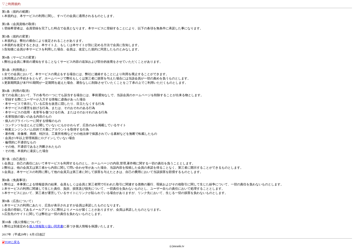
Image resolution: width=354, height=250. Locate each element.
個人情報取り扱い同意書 (46, 226)
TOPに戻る (12, 242)
